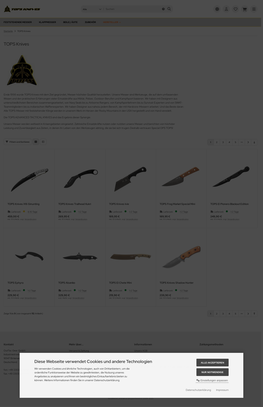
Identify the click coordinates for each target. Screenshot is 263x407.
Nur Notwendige (212, 372)
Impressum (222, 390)
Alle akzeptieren (212, 362)
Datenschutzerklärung (198, 390)
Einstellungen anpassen (212, 380)
